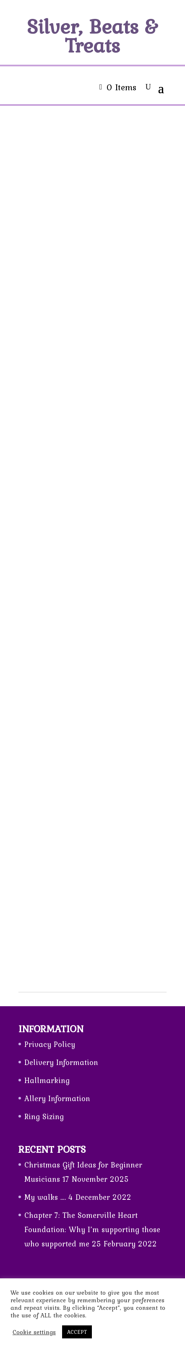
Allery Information (57, 1098)
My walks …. (45, 1197)
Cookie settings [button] (34, 1332)
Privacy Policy (49, 1044)
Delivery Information (61, 1062)
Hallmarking (47, 1080)
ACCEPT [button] (77, 1332)
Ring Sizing (44, 1116)
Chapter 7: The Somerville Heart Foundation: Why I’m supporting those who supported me (92, 1229)
